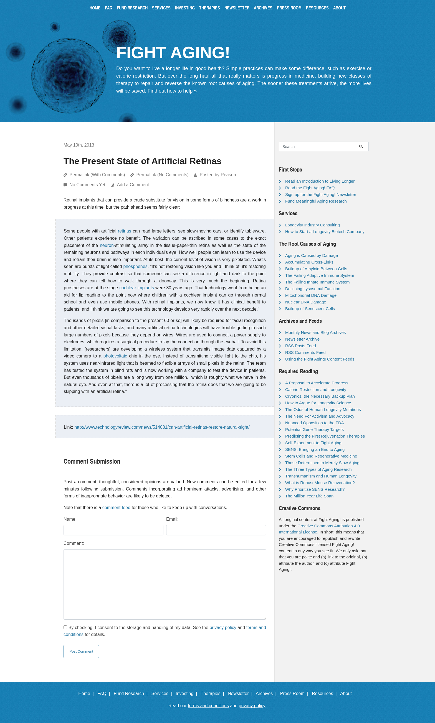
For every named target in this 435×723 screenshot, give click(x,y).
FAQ (108, 7)
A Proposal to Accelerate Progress (316, 382)
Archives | (267, 693)
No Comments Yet (87, 184)
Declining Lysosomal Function (312, 288)
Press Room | (295, 693)
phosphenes (135, 266)
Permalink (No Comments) (162, 174)
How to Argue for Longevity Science (318, 402)
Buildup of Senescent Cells (310, 308)
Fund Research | (132, 693)
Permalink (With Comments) (97, 174)
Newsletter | (241, 693)
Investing (185, 7)
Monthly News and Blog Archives (315, 332)
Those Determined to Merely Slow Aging (322, 462)
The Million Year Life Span (309, 496)
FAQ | (104, 693)
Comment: (74, 543)
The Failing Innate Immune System (317, 282)
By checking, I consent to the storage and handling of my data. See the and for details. (165, 631)
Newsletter (236, 7)
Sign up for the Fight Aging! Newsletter (320, 194)
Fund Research (132, 7)
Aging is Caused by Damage (311, 255)
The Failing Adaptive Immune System (319, 275)
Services (161, 7)
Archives (263, 7)
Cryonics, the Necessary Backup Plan (320, 396)
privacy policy (222, 627)
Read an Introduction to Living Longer (320, 181)
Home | (87, 693)
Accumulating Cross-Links (309, 262)
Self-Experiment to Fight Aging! (314, 442)
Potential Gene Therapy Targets (314, 429)
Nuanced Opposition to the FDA (314, 422)
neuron (107, 245)
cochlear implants (136, 287)
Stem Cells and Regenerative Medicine (321, 456)
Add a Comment (133, 184)
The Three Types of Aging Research (318, 469)
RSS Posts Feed (300, 345)
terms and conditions (208, 705)
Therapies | (213, 693)
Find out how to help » (172, 91)
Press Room (289, 7)
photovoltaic (115, 356)
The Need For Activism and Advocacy (319, 416)
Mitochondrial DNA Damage (311, 295)
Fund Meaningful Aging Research (316, 201)
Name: (70, 519)
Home (95, 7)
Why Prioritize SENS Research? (315, 489)
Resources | (325, 693)
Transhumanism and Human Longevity (320, 476)
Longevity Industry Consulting (312, 225)
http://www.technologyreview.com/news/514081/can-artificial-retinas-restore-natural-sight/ (161, 427)
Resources (317, 7)
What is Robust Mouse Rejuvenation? (320, 482)
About (339, 7)
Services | (162, 693)
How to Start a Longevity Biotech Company (325, 231)
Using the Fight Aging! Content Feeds (319, 359)
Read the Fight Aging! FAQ (310, 187)
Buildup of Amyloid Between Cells (316, 268)
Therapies (209, 7)
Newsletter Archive (302, 339)
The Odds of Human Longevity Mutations (323, 409)
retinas (124, 231)
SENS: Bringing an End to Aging (315, 449)
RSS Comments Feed (305, 352)
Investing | (187, 693)
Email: (172, 519)
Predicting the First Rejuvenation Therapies (325, 436)
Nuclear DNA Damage (305, 302)
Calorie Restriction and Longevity (315, 389)
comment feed (116, 507)
